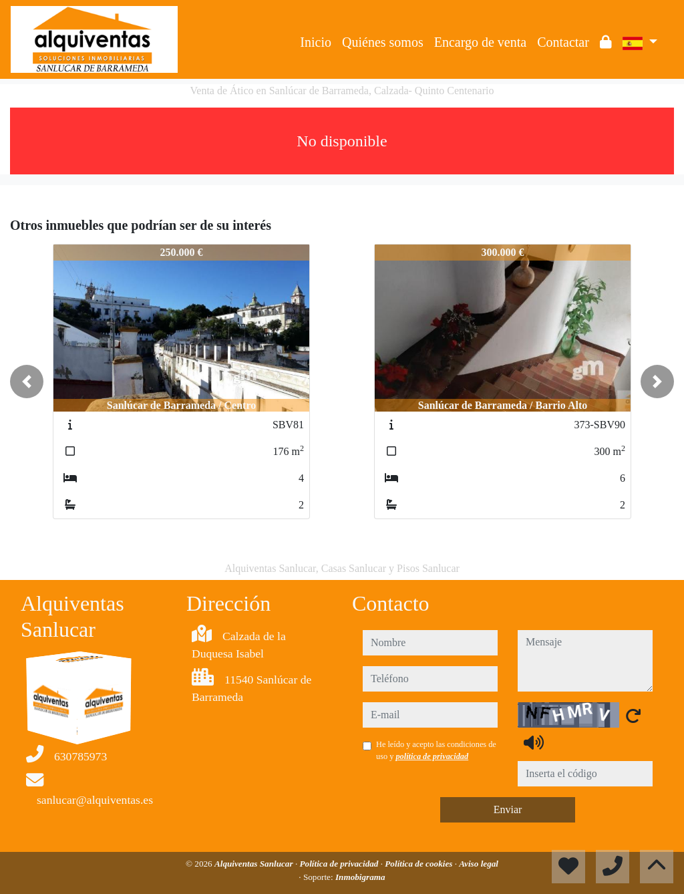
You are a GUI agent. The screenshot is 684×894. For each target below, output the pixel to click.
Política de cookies (419, 864)
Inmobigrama (360, 877)
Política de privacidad (339, 864)
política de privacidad (431, 756)
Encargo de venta (480, 42)
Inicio (315, 42)
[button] (26, 381)
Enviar (508, 809)
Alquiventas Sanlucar (254, 864)
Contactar (563, 42)
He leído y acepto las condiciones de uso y (436, 750)
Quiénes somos (382, 42)
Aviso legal (478, 864)
